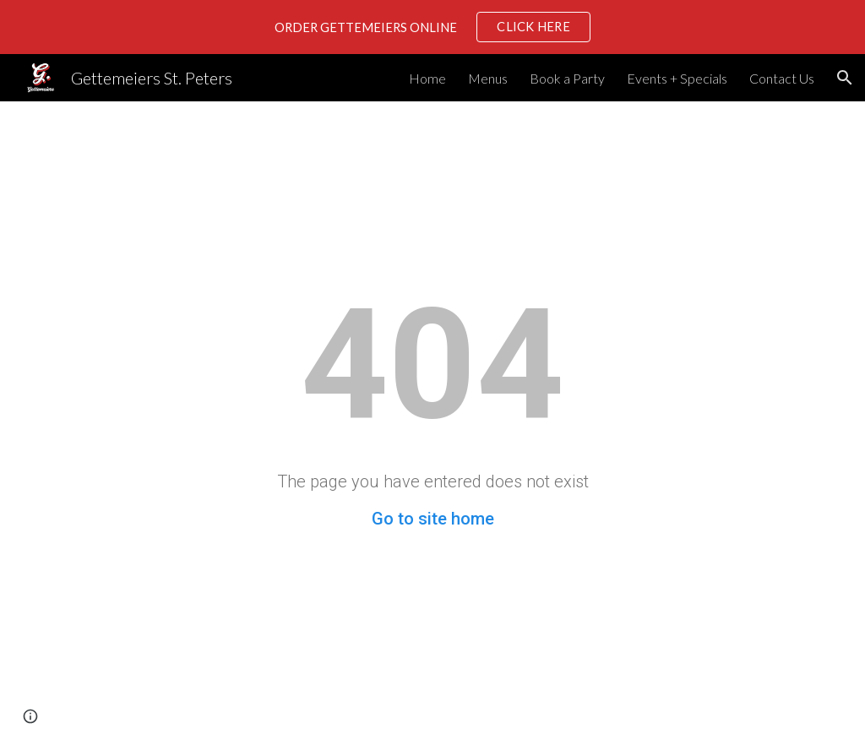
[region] (432, 27)
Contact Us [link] (781, 78)
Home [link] (427, 78)
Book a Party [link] (567, 78)
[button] (844, 77)
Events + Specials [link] (677, 78)
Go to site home (433, 518)
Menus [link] (488, 78)
